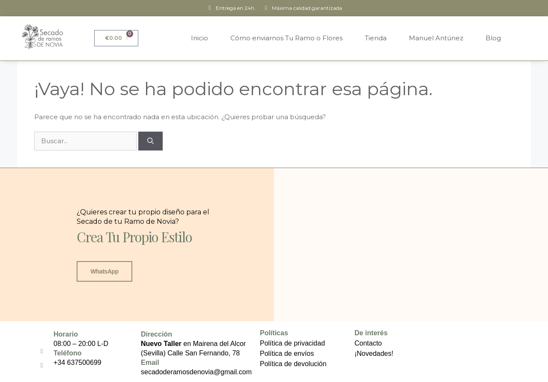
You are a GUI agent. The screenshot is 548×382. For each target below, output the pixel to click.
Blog (493, 38)
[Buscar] (150, 141)
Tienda (376, 38)
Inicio (199, 38)
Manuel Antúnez (436, 38)
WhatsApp (104, 271)
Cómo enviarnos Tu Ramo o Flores (286, 38)
